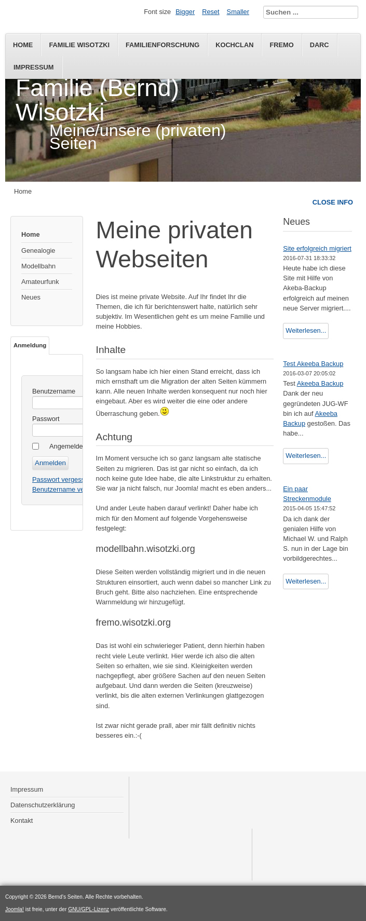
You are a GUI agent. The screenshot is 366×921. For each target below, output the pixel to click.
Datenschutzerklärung (42, 805)
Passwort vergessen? (64, 479)
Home (23, 45)
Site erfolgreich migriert (317, 248)
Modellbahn (38, 266)
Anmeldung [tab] (29, 345)
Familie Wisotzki (79, 45)
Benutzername (53, 391)
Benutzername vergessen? (72, 489)
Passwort (46, 419)
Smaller (238, 12)
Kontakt (21, 820)
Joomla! (14, 909)
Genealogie (38, 250)
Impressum (33, 67)
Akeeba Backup (320, 383)
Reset (210, 12)
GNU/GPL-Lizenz (88, 909)
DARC (319, 45)
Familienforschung (162, 45)
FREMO (281, 45)
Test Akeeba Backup (313, 364)
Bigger (185, 12)
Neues (30, 297)
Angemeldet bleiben (78, 446)
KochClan (234, 45)
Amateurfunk (40, 282)
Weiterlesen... (306, 330)
